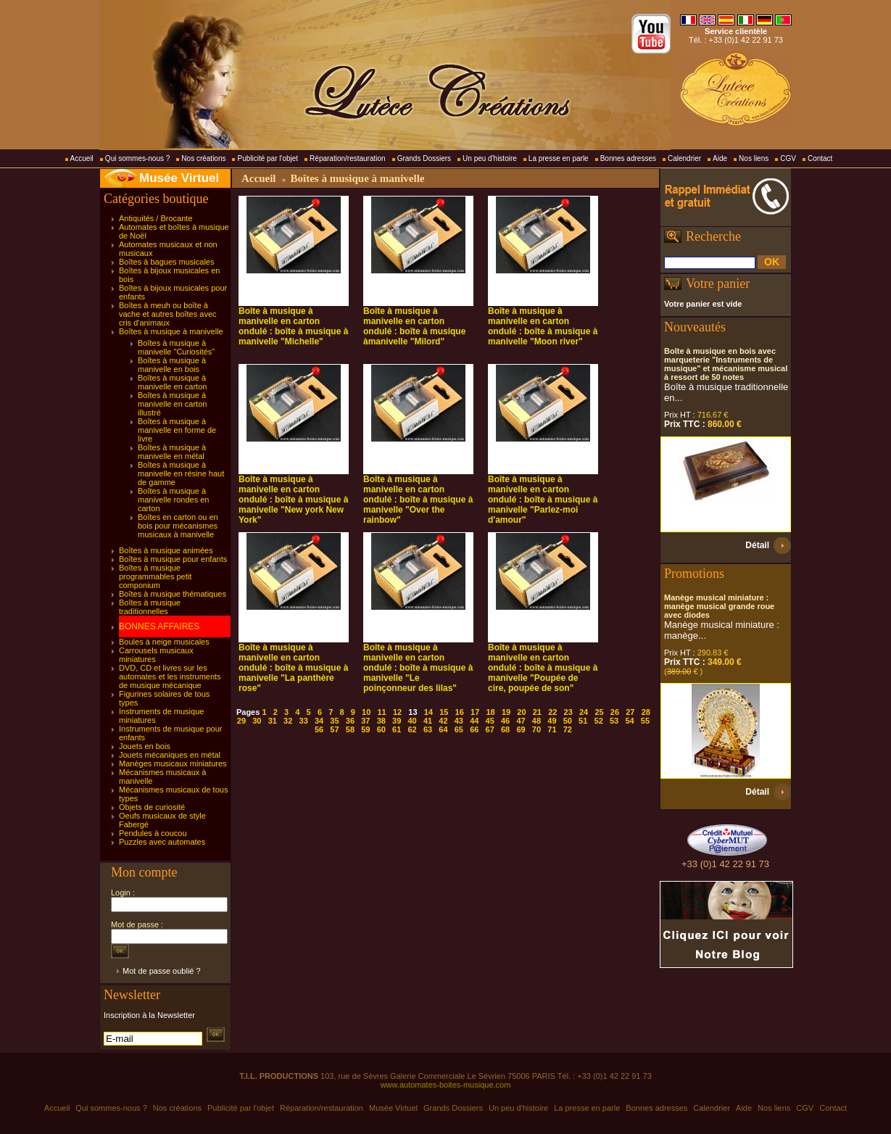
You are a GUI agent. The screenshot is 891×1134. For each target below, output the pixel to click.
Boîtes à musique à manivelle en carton (172, 382)
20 (521, 712)
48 (536, 720)
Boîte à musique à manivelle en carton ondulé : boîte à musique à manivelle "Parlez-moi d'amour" (542, 499)
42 (443, 720)
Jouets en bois (144, 746)
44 (474, 720)
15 (443, 712)
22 (552, 712)
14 (428, 712)
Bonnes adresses (628, 158)
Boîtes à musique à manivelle (171, 331)
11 (382, 712)
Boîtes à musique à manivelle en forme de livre (177, 430)
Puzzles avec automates (162, 841)
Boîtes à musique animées (166, 550)
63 (427, 729)
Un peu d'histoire (490, 158)
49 (551, 720)
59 (365, 729)
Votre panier (718, 283)
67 (490, 729)
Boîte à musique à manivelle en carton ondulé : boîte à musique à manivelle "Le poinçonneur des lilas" (418, 667)
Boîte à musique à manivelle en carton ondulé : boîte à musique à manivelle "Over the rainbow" (418, 499)
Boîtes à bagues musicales (166, 261)
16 (459, 712)
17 (475, 712)
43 (459, 720)
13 (412, 712)
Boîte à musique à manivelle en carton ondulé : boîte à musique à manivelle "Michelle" (293, 326)
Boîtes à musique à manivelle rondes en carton (173, 500)
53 (614, 720)
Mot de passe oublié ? (162, 971)
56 (319, 729)
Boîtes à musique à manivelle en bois (172, 364)
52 (598, 720)
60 (381, 729)
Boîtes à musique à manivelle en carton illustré (172, 404)
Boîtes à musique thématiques (172, 593)
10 (366, 712)
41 (427, 720)
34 (319, 720)
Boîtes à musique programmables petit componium (155, 576)
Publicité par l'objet (267, 158)
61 (396, 729)
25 (598, 712)
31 (272, 720)
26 (614, 712)
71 (551, 729)
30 (256, 720)
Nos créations (203, 158)
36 (350, 720)
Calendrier (684, 158)
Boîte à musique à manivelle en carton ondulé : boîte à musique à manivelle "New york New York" (293, 499)
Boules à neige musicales (164, 641)
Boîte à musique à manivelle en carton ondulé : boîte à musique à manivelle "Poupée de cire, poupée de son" (542, 667)
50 (567, 720)
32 (287, 720)
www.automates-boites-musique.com (446, 1084)
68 (505, 729)
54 (629, 720)
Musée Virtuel (179, 178)
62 (411, 729)
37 (365, 720)
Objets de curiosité (152, 807)
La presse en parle (559, 158)
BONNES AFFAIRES (159, 626)
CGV (788, 158)
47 (520, 720)
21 (537, 712)
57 (334, 729)
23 (568, 712)
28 (646, 712)
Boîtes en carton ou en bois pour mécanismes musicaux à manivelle (178, 526)
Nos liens (753, 158)
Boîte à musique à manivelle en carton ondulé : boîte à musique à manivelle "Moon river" (542, 326)
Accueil (82, 158)
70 (536, 729)
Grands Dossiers (424, 158)
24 (583, 712)
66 (474, 729)
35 (334, 720)
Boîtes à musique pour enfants (173, 559)
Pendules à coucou (153, 833)
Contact (820, 158)
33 (303, 720)
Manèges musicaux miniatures (173, 763)
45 (490, 720)
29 (241, 720)
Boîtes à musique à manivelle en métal (172, 451)
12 (397, 712)
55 (645, 720)
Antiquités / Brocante (156, 218)
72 (567, 729)
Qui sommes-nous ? (137, 158)
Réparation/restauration (348, 158)
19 (506, 712)
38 (381, 720)
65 (459, 729)
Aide (720, 158)
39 (396, 720)
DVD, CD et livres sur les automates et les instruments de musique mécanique (170, 676)
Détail (757, 545)
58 (350, 729)
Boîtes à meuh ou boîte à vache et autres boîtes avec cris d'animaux (168, 314)
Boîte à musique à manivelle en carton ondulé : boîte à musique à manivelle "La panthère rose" (293, 667)
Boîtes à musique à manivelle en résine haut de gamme (181, 473)
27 (630, 712)
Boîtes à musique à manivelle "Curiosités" (176, 347)
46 (505, 720)
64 (443, 729)
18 (490, 712)
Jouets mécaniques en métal (169, 754)
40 (411, 720)
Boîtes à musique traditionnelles (150, 607)
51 (583, 720)
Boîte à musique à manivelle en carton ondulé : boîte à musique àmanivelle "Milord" (414, 326)
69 (520, 729)
